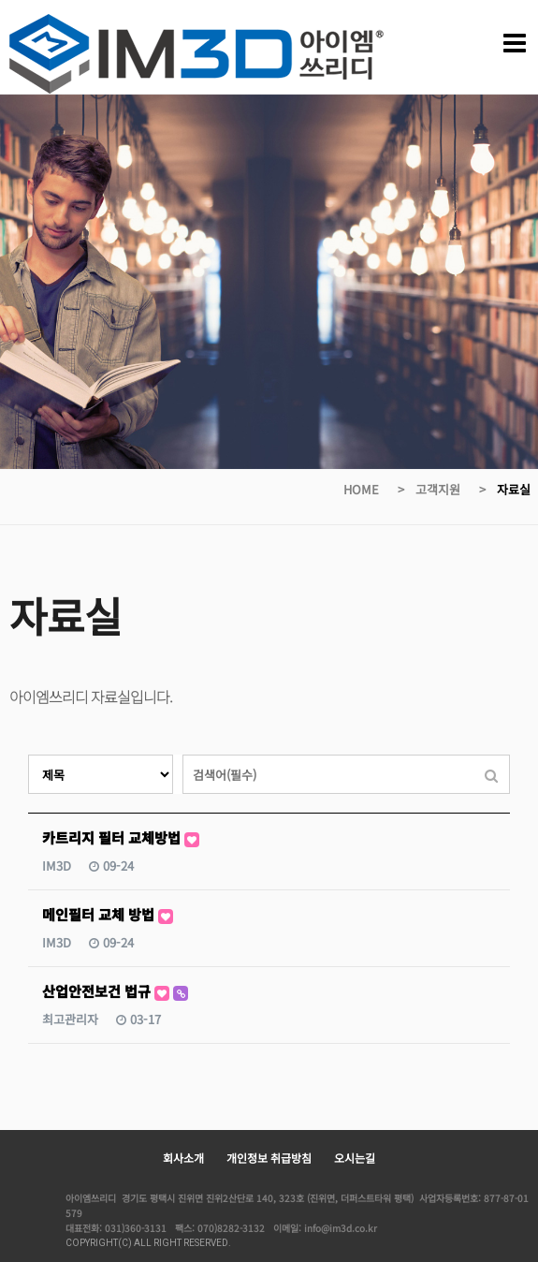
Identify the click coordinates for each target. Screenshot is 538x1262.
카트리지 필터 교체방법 (120, 837)
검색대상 (28, 755)
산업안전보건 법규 (115, 991)
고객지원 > (452, 489)
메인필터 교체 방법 (107, 914)
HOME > (375, 489)
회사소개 (183, 1158)
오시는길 (354, 1158)
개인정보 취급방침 (269, 1158)
